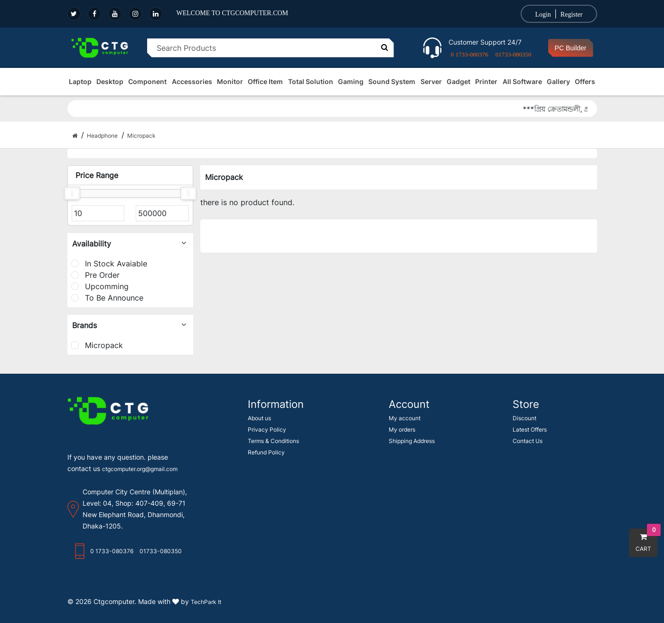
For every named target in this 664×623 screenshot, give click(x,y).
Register (572, 14)
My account (405, 418)
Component (147, 81)
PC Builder (571, 48)
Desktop (109, 81)
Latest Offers (530, 429)
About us (259, 418)
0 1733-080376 (469, 54)
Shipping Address (412, 440)
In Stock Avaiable (109, 263)
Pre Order (95, 275)
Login (543, 14)
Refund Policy (266, 452)
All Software (522, 81)
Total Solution (310, 81)
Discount (524, 418)
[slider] (72, 193)
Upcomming (100, 286)
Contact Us (527, 440)
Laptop (80, 81)
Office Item (265, 81)
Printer (486, 81)
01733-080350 (514, 54)
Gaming (351, 81)
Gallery (558, 81)
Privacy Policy (267, 429)
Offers (585, 81)
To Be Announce (107, 297)
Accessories (192, 81)
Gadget (458, 81)
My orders (402, 429)
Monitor (230, 81)
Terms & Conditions (273, 440)
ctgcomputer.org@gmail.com (140, 468)
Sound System (391, 81)
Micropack (97, 345)
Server (431, 81)
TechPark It (206, 601)
